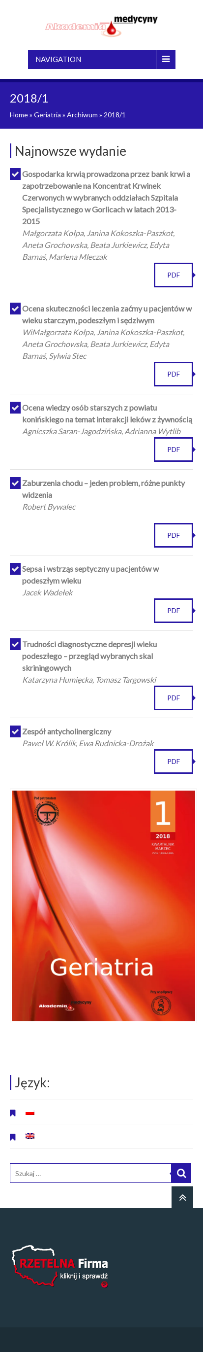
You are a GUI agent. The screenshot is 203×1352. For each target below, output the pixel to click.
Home (19, 114)
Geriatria (47, 114)
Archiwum (82, 114)
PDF (173, 275)
